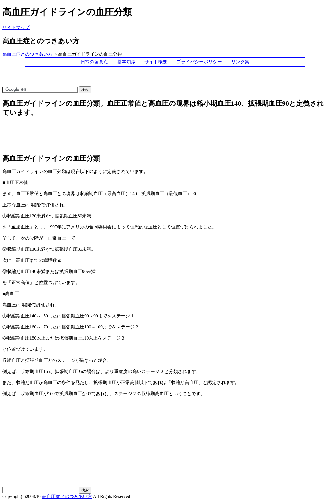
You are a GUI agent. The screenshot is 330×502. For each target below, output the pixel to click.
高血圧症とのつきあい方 (27, 54)
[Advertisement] (106, 79)
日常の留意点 (94, 61)
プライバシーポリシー (199, 61)
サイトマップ (16, 27)
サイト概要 (155, 61)
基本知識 (126, 61)
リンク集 (240, 61)
